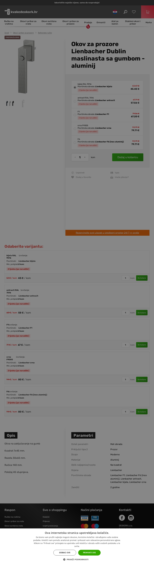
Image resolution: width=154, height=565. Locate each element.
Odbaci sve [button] (64, 552)
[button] (77, 559)
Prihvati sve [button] (89, 552)
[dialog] (77, 282)
